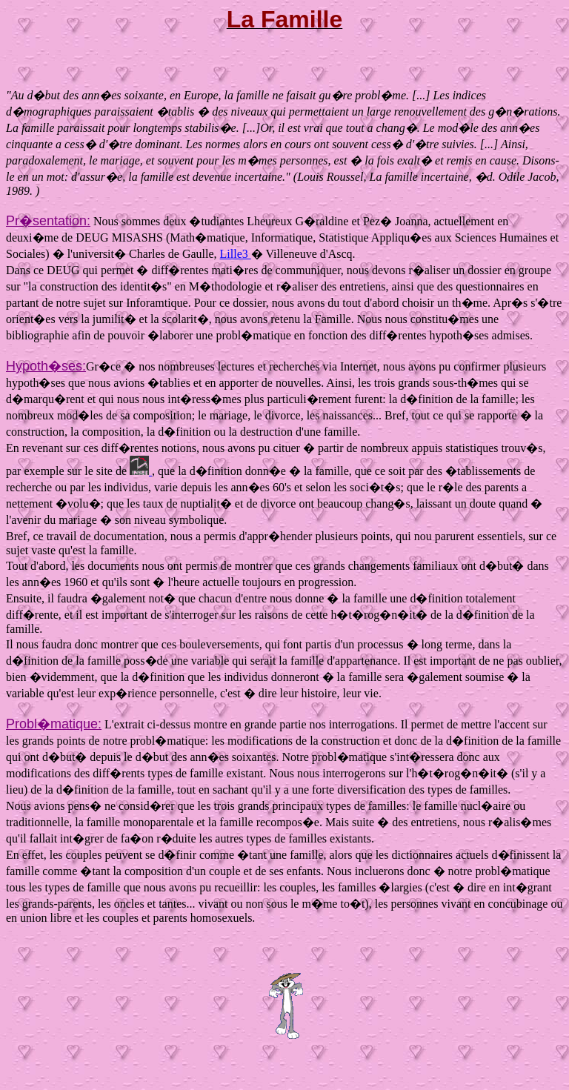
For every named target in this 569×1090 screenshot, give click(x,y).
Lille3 (235, 253)
